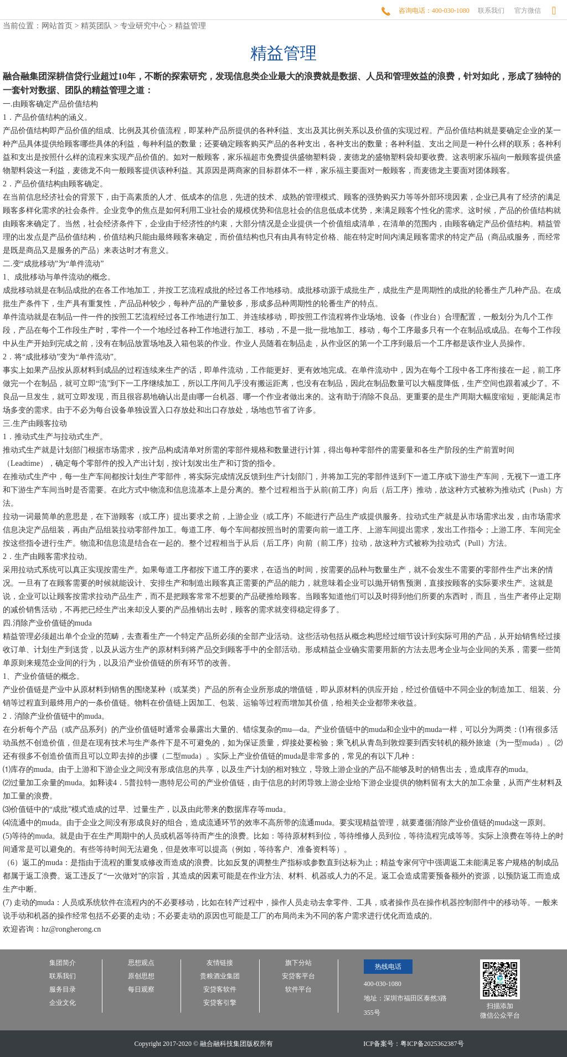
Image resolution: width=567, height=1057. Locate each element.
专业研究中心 (143, 26)
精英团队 (96, 26)
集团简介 (62, 963)
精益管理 (190, 26)
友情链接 (220, 963)
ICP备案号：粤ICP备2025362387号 (413, 1044)
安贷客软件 (219, 989)
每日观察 (141, 989)
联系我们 (491, 10)
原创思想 (141, 976)
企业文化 (62, 1003)
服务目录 (62, 989)
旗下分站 (298, 963)
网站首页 (57, 26)
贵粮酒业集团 (220, 976)
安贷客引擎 (219, 1003)
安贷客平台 (298, 976)
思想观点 (141, 963)
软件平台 (298, 989)
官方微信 (527, 10)
